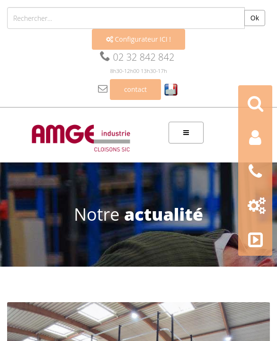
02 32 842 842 (137, 57)
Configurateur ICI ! (138, 39)
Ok (254, 17)
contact (135, 89)
